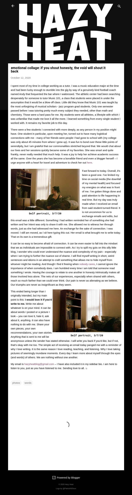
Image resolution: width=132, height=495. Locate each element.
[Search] (119, 7)
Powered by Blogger (66, 477)
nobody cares (87, 264)
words (28, 382)
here (89, 162)
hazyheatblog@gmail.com (39, 364)
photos (16, 382)
